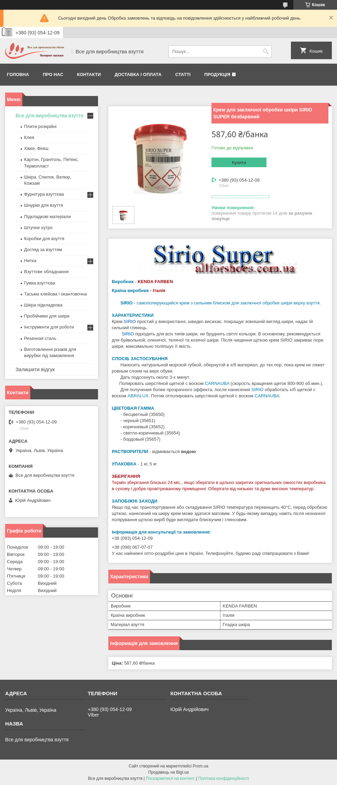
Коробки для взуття (44, 238)
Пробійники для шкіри (46, 316)
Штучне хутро (38, 227)
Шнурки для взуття (43, 205)
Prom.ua (200, 766)
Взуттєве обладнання (46, 271)
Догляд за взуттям (43, 249)
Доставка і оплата (138, 74)
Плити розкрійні (40, 126)
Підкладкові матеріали (47, 216)
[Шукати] (266, 51)
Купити (239, 162)
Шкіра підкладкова (43, 305)
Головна (18, 74)
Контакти (89, 74)
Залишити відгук (35, 369)
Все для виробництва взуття (49, 115)
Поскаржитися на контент (170, 778)
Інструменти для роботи (49, 327)
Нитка (30, 260)
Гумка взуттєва (39, 283)
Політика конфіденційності (223, 778)
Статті (183, 74)
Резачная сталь (40, 338)
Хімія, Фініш (36, 148)
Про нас (53, 74)
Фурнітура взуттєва (44, 194)
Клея (29, 137)
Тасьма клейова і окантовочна (55, 294)
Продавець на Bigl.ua (168, 772)
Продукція (217, 74)
